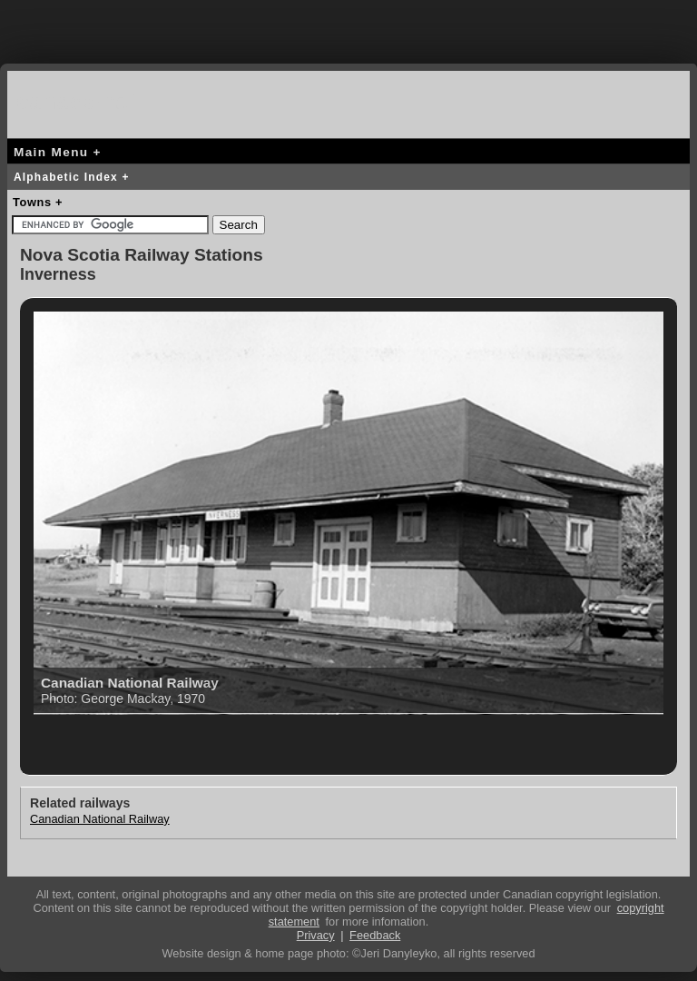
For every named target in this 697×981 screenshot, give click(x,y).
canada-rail (79, 101)
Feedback (374, 935)
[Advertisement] (348, 27)
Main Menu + (58, 152)
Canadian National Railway (100, 819)
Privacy (316, 935)
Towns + (38, 202)
